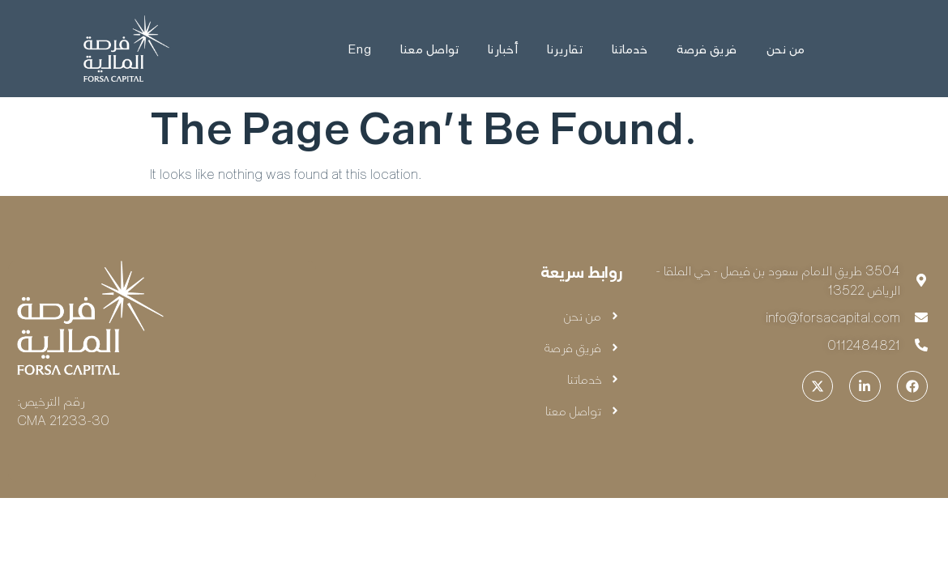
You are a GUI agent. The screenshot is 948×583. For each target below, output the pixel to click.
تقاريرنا (565, 48)
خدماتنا (630, 48)
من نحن (786, 48)
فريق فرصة (707, 48)
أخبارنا (503, 48)
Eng (359, 48)
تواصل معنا (429, 48)
